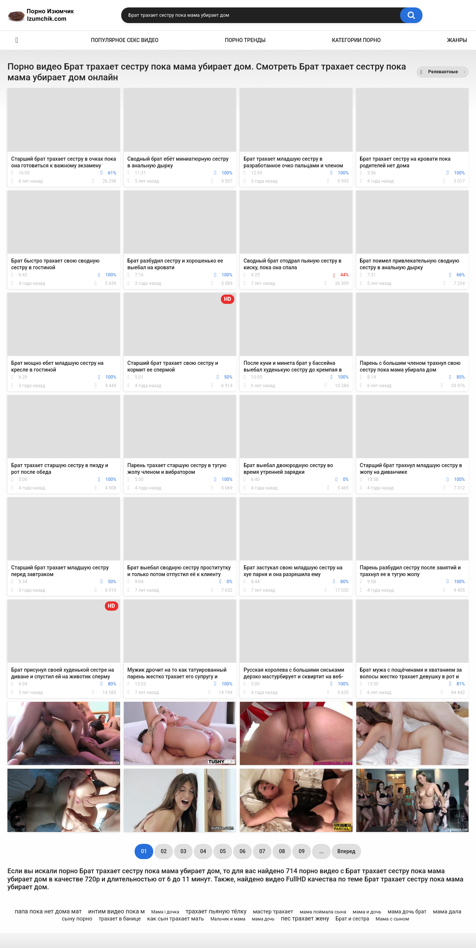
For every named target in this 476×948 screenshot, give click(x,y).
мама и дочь (367, 912)
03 (183, 851)
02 (164, 851)
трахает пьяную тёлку (216, 911)
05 (223, 851)
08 (282, 851)
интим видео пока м (116, 911)
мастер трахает (273, 911)
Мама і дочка (165, 912)
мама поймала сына (323, 912)
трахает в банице (120, 919)
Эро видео (16, 40)
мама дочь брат (407, 912)
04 (203, 851)
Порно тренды (245, 40)
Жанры (457, 40)
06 (242, 851)
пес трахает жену (305, 918)
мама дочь (263, 919)
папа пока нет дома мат (48, 911)
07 (262, 851)
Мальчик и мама (227, 919)
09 (302, 851)
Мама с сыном (392, 919)
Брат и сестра (352, 919)
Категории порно (356, 40)
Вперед (346, 851)
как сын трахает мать (175, 918)
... (321, 851)
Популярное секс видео (125, 40)
